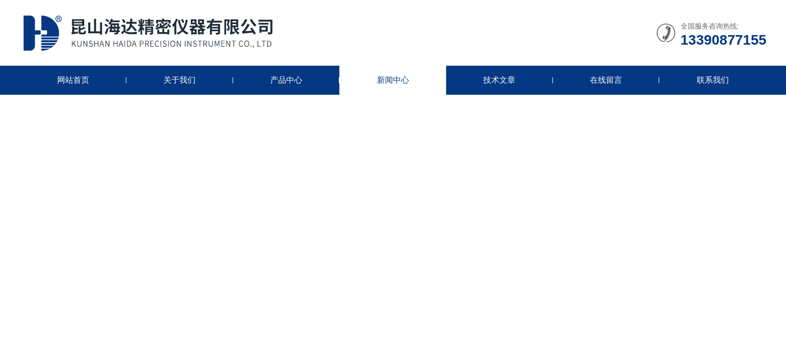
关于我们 (179, 80)
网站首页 (73, 80)
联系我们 (713, 80)
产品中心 (286, 80)
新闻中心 (393, 80)
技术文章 (499, 80)
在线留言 (606, 80)
